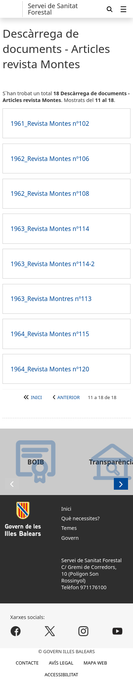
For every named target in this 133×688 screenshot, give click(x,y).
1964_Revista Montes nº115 (50, 334)
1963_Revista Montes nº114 (50, 229)
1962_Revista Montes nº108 (50, 193)
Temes (69, 528)
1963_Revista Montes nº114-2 (53, 264)
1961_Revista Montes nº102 (50, 123)
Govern (70, 537)
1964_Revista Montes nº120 (50, 369)
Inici (36, 397)
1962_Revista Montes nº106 (50, 159)
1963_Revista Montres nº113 (51, 299)
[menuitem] (123, 9)
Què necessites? (80, 518)
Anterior (68, 397)
